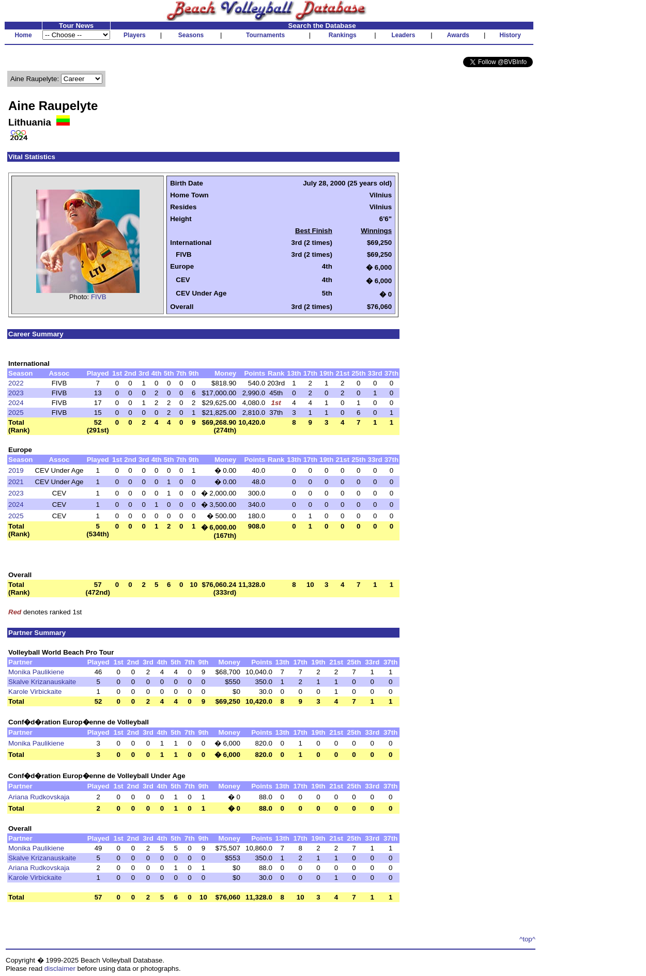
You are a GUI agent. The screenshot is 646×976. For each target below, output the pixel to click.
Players (135, 35)
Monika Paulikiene (36, 672)
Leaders (403, 35)
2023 (16, 393)
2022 (16, 383)
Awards (458, 35)
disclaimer (59, 968)
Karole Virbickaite (34, 691)
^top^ (527, 939)
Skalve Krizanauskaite (42, 682)
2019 (16, 470)
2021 (16, 482)
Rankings (343, 35)
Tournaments (265, 35)
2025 (16, 412)
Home (23, 35)
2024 (16, 403)
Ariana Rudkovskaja (39, 797)
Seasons (191, 35)
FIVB (98, 297)
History (510, 35)
